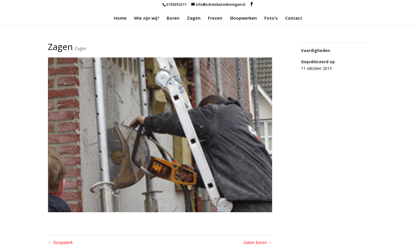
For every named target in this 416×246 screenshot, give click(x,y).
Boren (173, 18)
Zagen (193, 18)
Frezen (215, 18)
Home (120, 18)
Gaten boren (258, 242)
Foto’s (271, 18)
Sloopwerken (243, 18)
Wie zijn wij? (146, 18)
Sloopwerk (60, 242)
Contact (293, 18)
